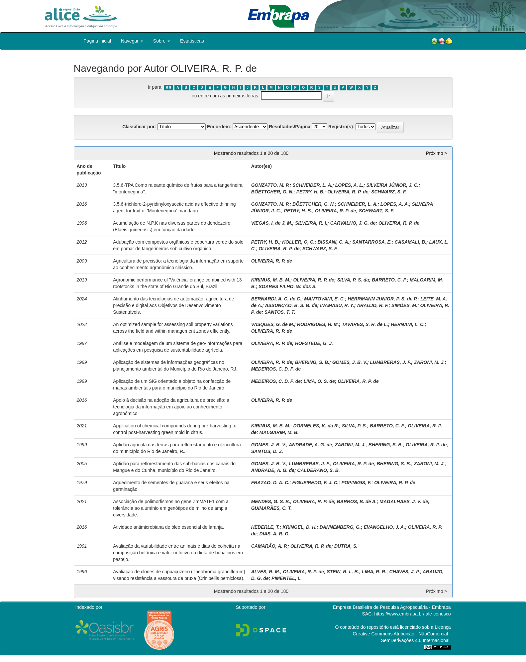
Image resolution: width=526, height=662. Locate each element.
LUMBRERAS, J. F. (390, 362)
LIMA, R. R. (374, 571)
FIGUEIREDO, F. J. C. (315, 482)
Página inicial (97, 41)
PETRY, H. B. (310, 191)
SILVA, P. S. (354, 425)
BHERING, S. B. (312, 362)
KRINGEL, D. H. (299, 527)
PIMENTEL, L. (286, 578)
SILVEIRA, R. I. (311, 223)
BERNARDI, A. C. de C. (276, 298)
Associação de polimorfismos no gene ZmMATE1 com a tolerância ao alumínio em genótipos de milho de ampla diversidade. (171, 508)
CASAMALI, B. (410, 242)
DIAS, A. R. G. (275, 533)
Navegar (132, 41)
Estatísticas (192, 41)
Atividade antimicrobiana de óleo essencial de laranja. (168, 527)
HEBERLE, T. (265, 527)
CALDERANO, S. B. (318, 470)
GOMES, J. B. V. (349, 362)
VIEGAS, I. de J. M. (271, 223)
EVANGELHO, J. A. (384, 527)
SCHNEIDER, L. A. (312, 185)
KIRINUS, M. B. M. (270, 279)
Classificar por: (139, 126)
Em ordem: (219, 126)
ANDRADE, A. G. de (310, 444)
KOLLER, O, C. (298, 242)
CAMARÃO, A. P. (269, 546)
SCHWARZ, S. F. (389, 191)
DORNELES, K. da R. (316, 425)
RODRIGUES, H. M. (318, 324)
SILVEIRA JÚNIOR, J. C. (392, 185)
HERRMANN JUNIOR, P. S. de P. (382, 298)
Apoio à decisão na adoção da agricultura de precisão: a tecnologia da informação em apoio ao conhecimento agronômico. (171, 406)
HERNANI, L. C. (408, 324)
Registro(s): (341, 126)
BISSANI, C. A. (334, 242)
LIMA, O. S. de (319, 381)
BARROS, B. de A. (357, 501)
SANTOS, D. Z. (267, 451)
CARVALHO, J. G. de (353, 223)
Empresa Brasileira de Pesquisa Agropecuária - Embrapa (392, 607)
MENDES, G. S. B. (270, 501)
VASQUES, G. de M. (272, 324)
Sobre (161, 41)
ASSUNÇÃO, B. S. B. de (291, 305)
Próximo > (436, 153)
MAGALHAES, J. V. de (403, 501)
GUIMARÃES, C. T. (271, 508)
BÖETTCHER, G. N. (272, 191)
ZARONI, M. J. (429, 362)
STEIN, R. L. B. (343, 571)
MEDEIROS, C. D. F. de (276, 369)
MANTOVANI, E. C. (324, 298)
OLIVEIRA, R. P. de (347, 191)
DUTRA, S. (346, 546)
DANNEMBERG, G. (340, 527)
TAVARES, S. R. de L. (365, 324)
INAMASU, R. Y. (337, 305)
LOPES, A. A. (394, 204)
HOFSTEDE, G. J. (314, 343)
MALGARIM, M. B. (279, 432)
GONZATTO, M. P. (270, 185)
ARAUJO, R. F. (373, 305)
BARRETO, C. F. (389, 279)
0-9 (168, 87)
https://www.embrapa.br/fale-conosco (412, 613)
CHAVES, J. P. (404, 571)
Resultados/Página (289, 126)
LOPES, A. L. (349, 185)
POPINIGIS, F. (356, 482)
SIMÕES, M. (404, 305)
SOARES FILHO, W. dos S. (288, 286)
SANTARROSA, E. (372, 242)
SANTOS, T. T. (279, 312)
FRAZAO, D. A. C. (270, 482)
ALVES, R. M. (265, 571)
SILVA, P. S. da (353, 279)
